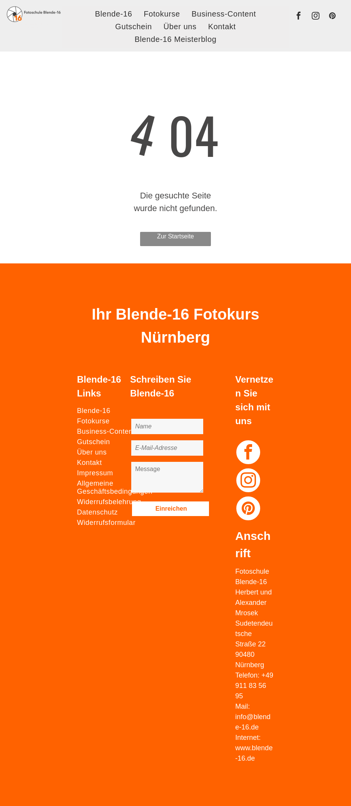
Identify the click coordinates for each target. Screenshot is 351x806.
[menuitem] (113, 14)
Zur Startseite (175, 236)
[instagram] (315, 16)
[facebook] (298, 16)
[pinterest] (332, 16)
